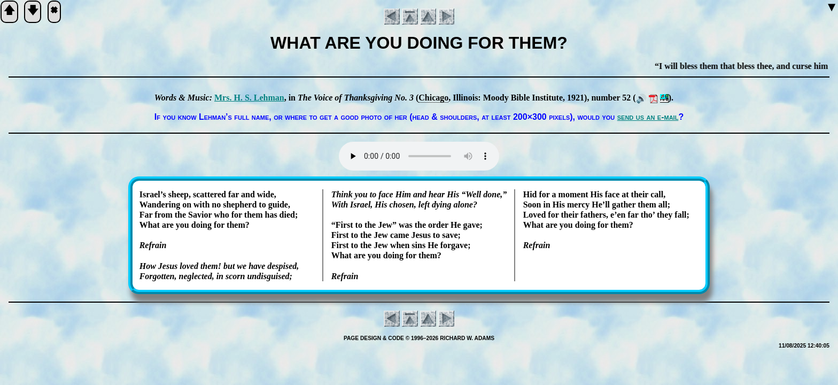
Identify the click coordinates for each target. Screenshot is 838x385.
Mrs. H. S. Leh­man (249, 97)
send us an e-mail (648, 116)
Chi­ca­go (433, 97)
